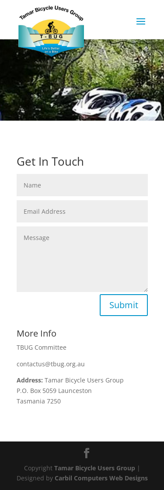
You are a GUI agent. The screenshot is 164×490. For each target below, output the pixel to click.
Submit (123, 305)
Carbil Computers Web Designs (101, 478)
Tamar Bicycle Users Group (94, 468)
